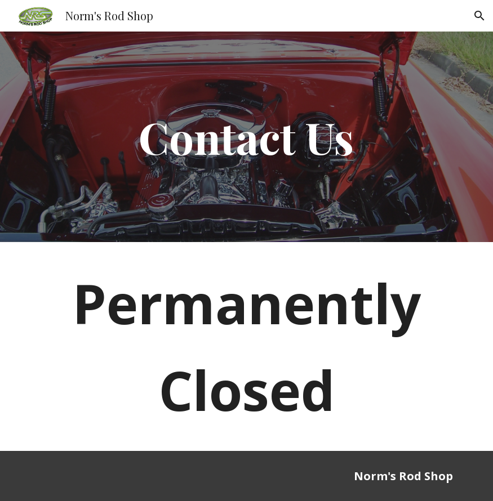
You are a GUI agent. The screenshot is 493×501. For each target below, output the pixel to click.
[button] (479, 15)
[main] (247, 137)
